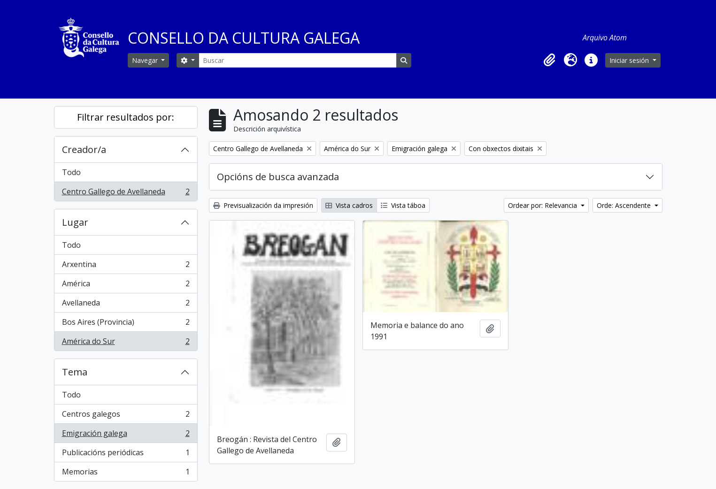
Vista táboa (403, 205)
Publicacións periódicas (126, 454)
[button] (549, 60)
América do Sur (126, 343)
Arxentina (126, 266)
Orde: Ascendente (625, 205)
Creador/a (84, 149)
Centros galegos (126, 416)
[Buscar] (298, 60)
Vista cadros (349, 205)
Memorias (126, 473)
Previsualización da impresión (263, 205)
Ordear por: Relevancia (543, 205)
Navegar (146, 60)
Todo (71, 172)
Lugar (75, 222)
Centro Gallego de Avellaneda (126, 193)
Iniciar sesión (630, 60)
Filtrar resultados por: (125, 117)
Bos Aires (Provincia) (126, 324)
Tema (74, 372)
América (126, 285)
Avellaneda (126, 305)
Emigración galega (126, 435)
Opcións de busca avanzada (278, 176)
